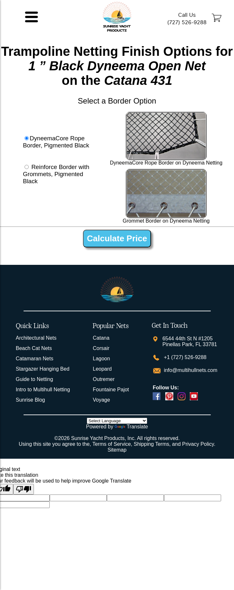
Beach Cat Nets (34, 348)
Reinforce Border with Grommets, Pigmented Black (56, 174)
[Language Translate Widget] (117, 421)
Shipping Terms (151, 444)
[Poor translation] (23, 489)
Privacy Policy (198, 444)
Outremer (104, 379)
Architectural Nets (36, 338)
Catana (101, 338)
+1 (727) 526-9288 (184, 357)
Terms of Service (111, 444)
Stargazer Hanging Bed (42, 369)
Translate (131, 426)
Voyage (101, 400)
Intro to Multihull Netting (43, 389)
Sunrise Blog (30, 400)
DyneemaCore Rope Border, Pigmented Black (56, 142)
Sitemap (117, 450)
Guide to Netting (34, 379)
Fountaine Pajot (111, 389)
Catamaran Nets (35, 358)
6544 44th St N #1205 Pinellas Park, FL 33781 (189, 341)
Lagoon (101, 358)
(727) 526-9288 (187, 22)
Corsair (101, 348)
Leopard (102, 369)
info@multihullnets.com (189, 370)
